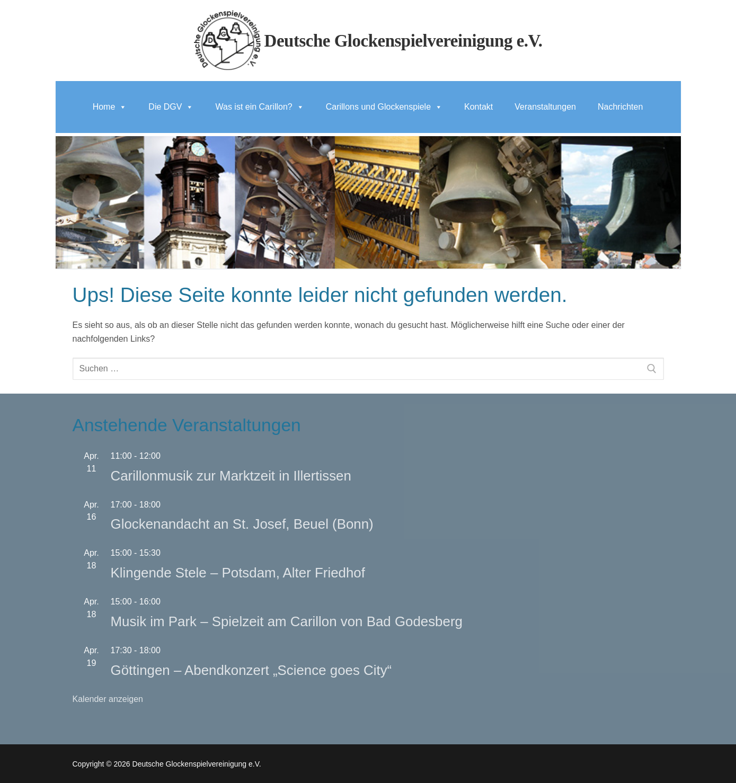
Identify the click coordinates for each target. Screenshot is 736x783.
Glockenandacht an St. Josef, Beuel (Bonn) (242, 524)
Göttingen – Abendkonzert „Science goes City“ (251, 670)
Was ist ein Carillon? (259, 106)
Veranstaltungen (545, 106)
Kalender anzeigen (108, 699)
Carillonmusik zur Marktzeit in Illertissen (231, 475)
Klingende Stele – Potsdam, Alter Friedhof (238, 572)
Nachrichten (620, 106)
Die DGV (170, 106)
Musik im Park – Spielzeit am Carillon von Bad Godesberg (287, 621)
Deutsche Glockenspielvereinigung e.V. (403, 41)
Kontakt (478, 106)
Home (110, 106)
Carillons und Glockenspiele (384, 106)
